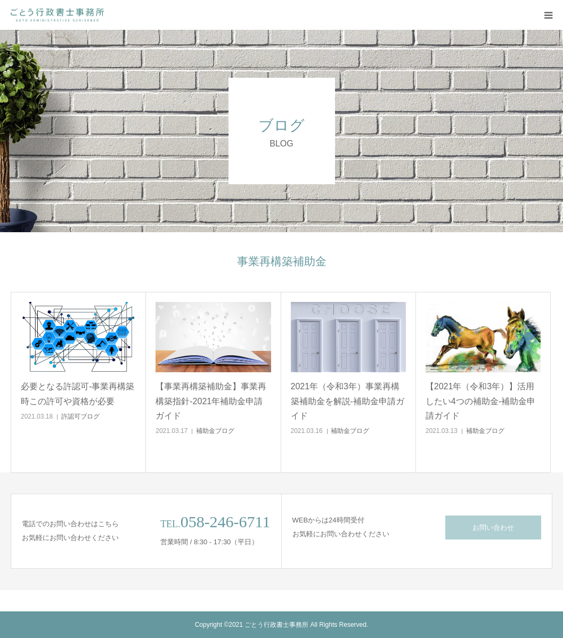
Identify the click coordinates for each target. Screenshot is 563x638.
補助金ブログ (215, 431)
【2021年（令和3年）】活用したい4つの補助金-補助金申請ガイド (480, 401)
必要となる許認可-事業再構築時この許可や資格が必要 (77, 393)
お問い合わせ (493, 527)
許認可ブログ (80, 416)
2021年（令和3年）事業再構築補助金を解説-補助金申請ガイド (347, 401)
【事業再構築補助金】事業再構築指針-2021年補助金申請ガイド (211, 401)
